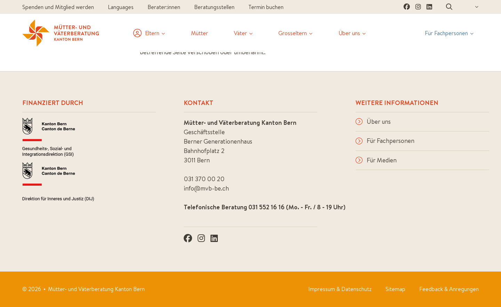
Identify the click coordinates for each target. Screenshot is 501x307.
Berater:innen (164, 6)
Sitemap (395, 289)
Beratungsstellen (214, 6)
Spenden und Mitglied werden (58, 6)
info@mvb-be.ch (206, 188)
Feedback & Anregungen (449, 289)
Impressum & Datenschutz (340, 289)
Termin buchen (266, 6)
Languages (121, 6)
